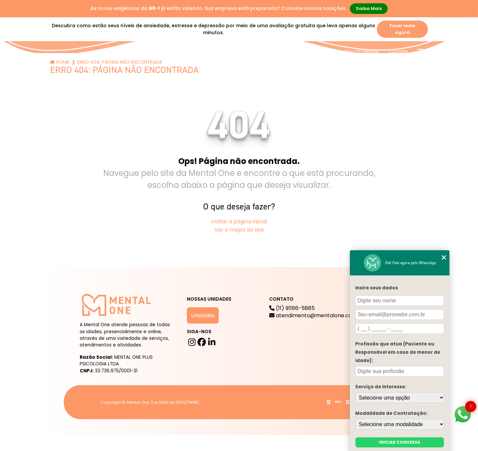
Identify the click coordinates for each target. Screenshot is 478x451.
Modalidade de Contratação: (391, 413)
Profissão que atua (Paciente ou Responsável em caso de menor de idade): (397, 352)
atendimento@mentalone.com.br (316, 315)
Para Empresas (362, 51)
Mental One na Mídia (259, 51)
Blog (216, 51)
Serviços (187, 51)
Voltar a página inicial (239, 221)
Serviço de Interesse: (380, 387)
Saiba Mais (369, 8)
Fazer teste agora (402, 29)
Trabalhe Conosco (314, 51)
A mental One (146, 51)
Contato (398, 51)
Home (62, 62)
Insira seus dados (376, 288)
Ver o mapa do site (239, 230)
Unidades (203, 315)
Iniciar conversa (399, 442)
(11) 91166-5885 (316, 312)
